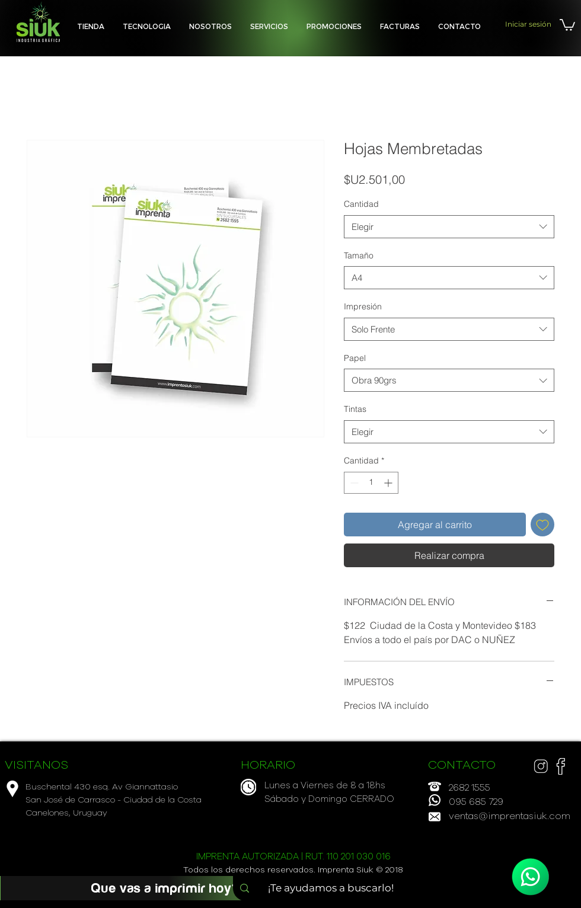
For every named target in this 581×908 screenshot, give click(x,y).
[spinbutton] (371, 482)
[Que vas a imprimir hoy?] (165, 888)
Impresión (363, 306)
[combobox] (449, 226)
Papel (355, 358)
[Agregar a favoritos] (542, 524)
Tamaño (359, 255)
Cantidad (361, 204)
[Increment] (389, 482)
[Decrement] (353, 482)
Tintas (355, 409)
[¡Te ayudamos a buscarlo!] (334, 888)
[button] (269, 26)
